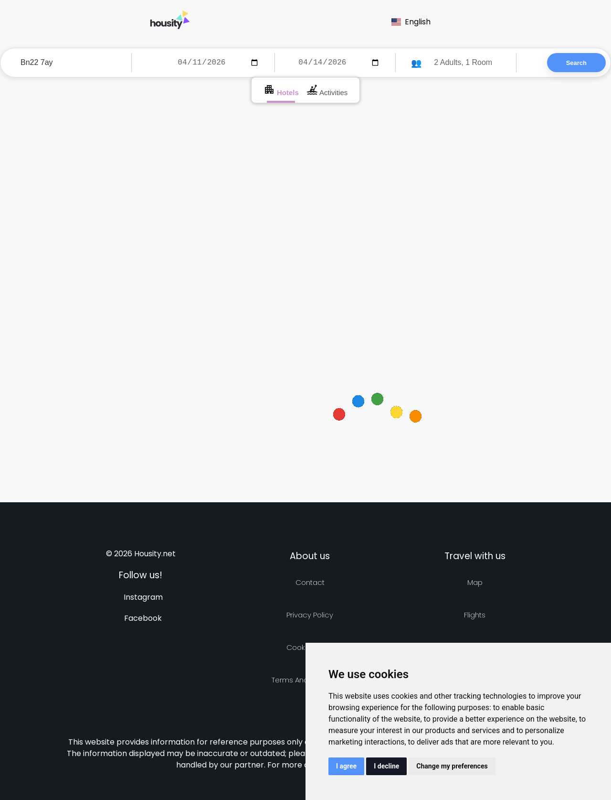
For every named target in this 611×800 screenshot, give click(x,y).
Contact (310, 582)
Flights (474, 615)
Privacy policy (309, 615)
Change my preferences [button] (451, 766)
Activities (327, 90)
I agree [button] (346, 766)
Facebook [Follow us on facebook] (143, 618)
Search (576, 62)
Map (475, 582)
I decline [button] (386, 766)
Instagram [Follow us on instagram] (143, 597)
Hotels (281, 90)
